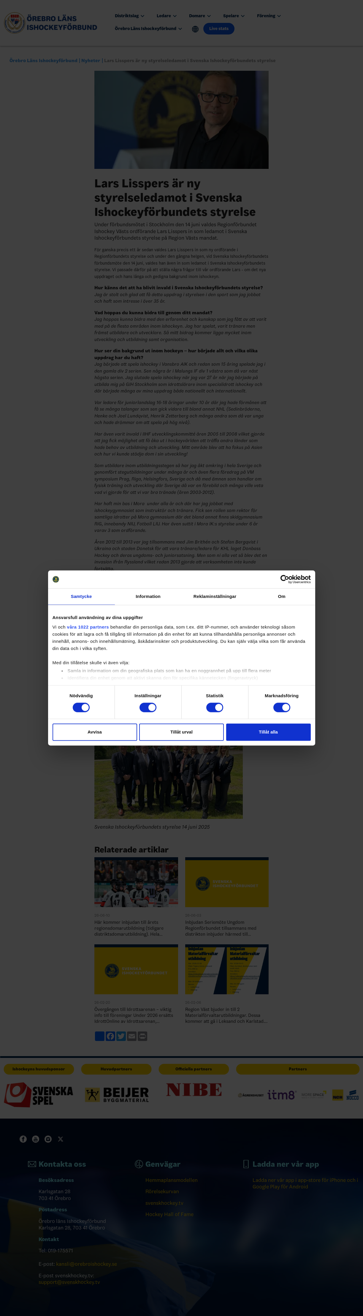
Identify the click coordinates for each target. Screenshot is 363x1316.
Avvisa (95, 732)
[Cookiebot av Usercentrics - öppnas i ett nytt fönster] (285, 579)
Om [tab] (281, 596)
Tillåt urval (181, 732)
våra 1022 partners (88, 626)
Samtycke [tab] (81, 596)
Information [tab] (148, 596)
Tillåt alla (268, 732)
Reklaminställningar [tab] (215, 596)
